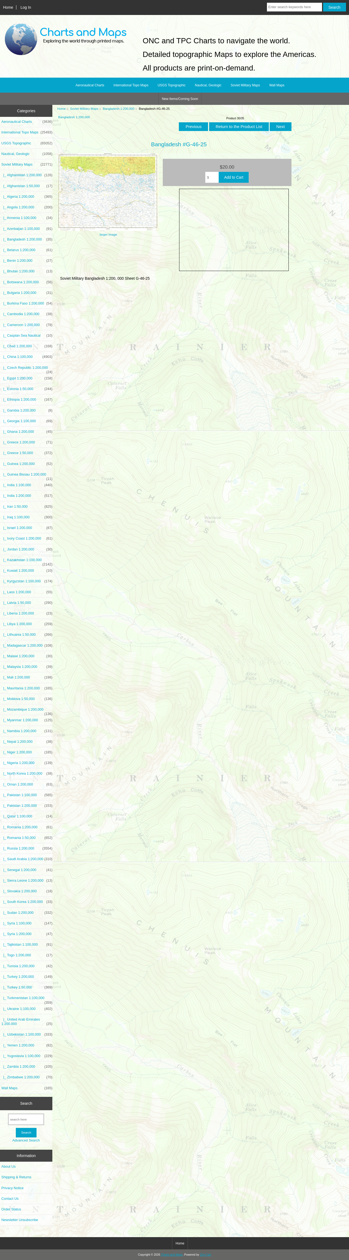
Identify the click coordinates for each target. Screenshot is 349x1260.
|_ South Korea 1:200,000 (26, 902)
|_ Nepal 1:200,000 (26, 741)
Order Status (11, 1209)
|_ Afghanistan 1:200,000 (26, 175)
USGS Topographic (172, 85)
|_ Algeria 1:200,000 (26, 196)
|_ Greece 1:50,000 (26, 453)
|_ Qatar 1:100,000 (26, 816)
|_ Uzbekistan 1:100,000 (26, 1034)
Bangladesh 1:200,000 (118, 108)
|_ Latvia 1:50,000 (26, 603)
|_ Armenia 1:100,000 (26, 218)
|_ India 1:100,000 (26, 485)
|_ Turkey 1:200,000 (26, 977)
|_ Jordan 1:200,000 (26, 549)
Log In (25, 7)
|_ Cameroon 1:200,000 (26, 325)
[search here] (26, 1119)
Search (26, 1103)
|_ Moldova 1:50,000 (26, 699)
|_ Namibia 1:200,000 (26, 731)
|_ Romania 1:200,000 (26, 827)
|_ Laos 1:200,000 (26, 592)
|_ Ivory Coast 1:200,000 (26, 538)
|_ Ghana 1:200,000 (26, 432)
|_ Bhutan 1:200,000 (26, 271)
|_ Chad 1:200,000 (26, 346)
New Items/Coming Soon (180, 99)
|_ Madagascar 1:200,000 (26, 645)
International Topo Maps (130, 85)
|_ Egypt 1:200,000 (26, 378)
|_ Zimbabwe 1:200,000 (26, 1077)
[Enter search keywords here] (294, 7)
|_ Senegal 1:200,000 (26, 870)
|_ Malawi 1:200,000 (26, 656)
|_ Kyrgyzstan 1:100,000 (26, 581)
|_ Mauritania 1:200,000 (26, 688)
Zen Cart (205, 1254)
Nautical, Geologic (208, 85)
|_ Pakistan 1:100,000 (26, 795)
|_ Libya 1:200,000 (26, 624)
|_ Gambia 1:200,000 (26, 410)
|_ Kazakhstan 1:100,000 (26, 561)
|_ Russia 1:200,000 (26, 848)
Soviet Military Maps (84, 108)
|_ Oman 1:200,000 (26, 784)
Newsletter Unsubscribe (19, 1220)
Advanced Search (26, 1140)
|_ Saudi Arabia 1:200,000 (26, 859)
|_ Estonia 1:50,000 (26, 389)
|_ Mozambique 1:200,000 (26, 710)
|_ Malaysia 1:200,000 (26, 667)
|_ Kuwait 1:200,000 (26, 570)
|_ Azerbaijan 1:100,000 (26, 229)
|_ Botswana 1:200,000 (26, 282)
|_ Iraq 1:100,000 (26, 517)
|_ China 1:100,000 (26, 357)
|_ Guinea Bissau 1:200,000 (26, 475)
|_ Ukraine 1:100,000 (26, 1009)
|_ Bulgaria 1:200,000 (26, 293)
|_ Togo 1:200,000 (26, 955)
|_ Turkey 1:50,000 (26, 987)
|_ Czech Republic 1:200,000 (26, 369)
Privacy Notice (12, 1188)
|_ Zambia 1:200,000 (26, 1066)
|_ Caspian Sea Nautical (26, 335)
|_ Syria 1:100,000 (26, 923)
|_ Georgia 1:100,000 (26, 421)
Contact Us (10, 1199)
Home (8, 7)
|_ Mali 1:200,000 (26, 677)
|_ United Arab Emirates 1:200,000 (26, 1021)
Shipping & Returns (16, 1177)
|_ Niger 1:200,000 (26, 752)
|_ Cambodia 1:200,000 (26, 314)
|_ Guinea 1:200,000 (26, 464)
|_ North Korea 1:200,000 (26, 773)
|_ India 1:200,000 (26, 496)
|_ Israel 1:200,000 (26, 528)
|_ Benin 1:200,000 (26, 260)
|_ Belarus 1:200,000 (26, 250)
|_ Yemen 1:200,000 (26, 1045)
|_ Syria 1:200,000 (26, 934)
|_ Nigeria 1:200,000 (26, 763)
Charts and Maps (171, 1254)
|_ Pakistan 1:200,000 (26, 806)
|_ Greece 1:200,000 (26, 442)
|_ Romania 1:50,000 (26, 838)
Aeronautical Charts (90, 85)
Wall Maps (276, 85)
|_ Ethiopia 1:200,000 (26, 399)
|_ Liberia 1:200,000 (26, 613)
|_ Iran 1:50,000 (26, 506)
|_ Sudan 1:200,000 (26, 913)
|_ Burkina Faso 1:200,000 (26, 303)
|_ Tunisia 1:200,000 (26, 966)
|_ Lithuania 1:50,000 (26, 634)
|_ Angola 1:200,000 (26, 207)
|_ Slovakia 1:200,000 (26, 891)
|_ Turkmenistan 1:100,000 (26, 999)
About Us (8, 1166)
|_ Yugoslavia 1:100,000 (26, 1056)
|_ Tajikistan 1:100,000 (26, 944)
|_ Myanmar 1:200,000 (26, 720)
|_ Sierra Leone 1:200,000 (26, 880)
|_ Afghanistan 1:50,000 (26, 186)
